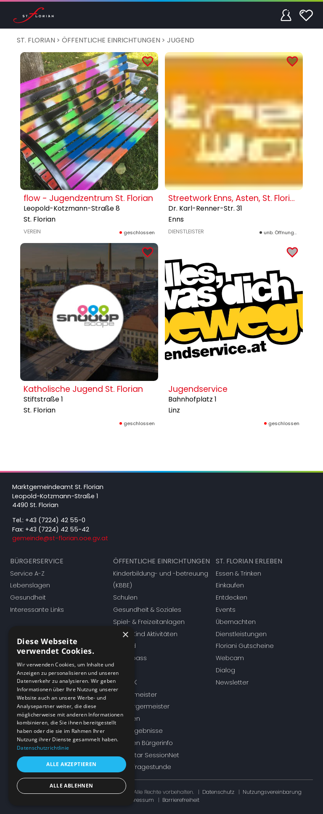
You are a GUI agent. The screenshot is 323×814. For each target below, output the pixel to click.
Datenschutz (218, 792)
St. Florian (36, 40)
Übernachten (236, 622)
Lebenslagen (30, 585)
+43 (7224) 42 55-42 (57, 529)
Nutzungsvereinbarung (272, 792)
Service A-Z (27, 573)
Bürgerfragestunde (142, 767)
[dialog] (71, 716)
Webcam (230, 658)
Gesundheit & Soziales (147, 609)
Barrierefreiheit (180, 799)
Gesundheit (28, 597)
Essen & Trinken (238, 573)
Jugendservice (198, 389)
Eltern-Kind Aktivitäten (145, 634)
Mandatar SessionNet (146, 755)
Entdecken (231, 597)
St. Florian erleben (249, 561)
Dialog (225, 670)
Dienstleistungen (241, 634)
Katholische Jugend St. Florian (83, 389)
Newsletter (232, 682)
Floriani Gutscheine (245, 646)
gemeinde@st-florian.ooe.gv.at (60, 538)
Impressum (139, 799)
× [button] (125, 635)
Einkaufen (230, 585)
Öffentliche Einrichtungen (111, 40)
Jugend (180, 40)
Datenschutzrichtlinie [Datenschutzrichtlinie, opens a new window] (43, 747)
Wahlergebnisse (138, 731)
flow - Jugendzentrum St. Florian (88, 198)
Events (226, 609)
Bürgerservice (37, 561)
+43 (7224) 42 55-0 (55, 520)
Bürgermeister (135, 694)
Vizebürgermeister (141, 706)
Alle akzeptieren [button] (71, 764)
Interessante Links (37, 609)
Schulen (125, 597)
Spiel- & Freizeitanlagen (149, 622)
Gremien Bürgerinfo (143, 743)
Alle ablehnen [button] (71, 785)
